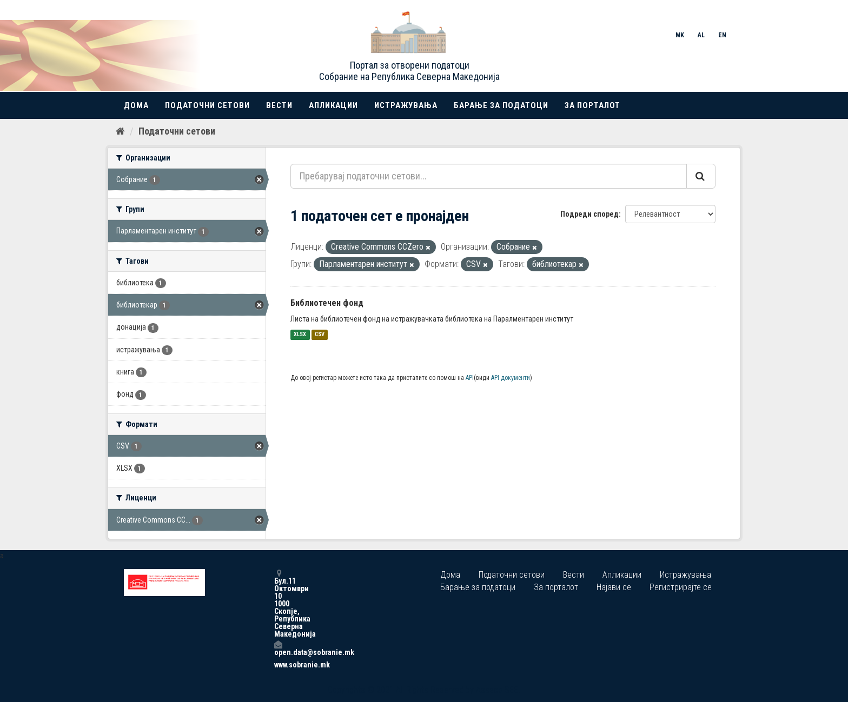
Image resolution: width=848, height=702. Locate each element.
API (470, 378)
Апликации (333, 105)
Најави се (614, 587)
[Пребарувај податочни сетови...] (488, 176)
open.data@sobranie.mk (278, 648)
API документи (510, 378)
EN (722, 35)
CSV (319, 334)
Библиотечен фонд (326, 303)
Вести (279, 105)
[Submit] (701, 176)
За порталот (592, 105)
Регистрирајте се (681, 587)
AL (701, 35)
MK (679, 35)
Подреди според (589, 214)
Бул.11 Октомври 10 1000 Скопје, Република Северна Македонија (278, 603)
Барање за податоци (501, 105)
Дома (136, 105)
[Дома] (120, 131)
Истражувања (406, 105)
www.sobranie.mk (278, 664)
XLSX (300, 334)
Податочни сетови (207, 105)
